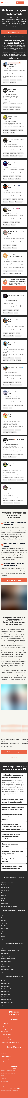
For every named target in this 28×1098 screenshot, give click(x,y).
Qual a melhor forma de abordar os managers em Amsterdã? (14, 776)
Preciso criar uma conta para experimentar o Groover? (14, 867)
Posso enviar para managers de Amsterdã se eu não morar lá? (14, 801)
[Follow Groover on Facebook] (11, 1015)
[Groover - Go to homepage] (14, 1011)
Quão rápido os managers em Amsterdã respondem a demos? (14, 817)
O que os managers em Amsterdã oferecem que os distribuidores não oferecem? (14, 826)
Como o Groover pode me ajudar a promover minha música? (14, 836)
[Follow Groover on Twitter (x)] (18, 1015)
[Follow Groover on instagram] (9, 1015)
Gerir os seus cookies (14, 1092)
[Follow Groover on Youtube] (14, 1015)
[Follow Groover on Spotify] (16, 1015)
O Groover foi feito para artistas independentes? (14, 852)
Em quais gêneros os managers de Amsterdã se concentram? (14, 808)
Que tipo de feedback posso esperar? (14, 860)
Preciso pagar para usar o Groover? (14, 845)
